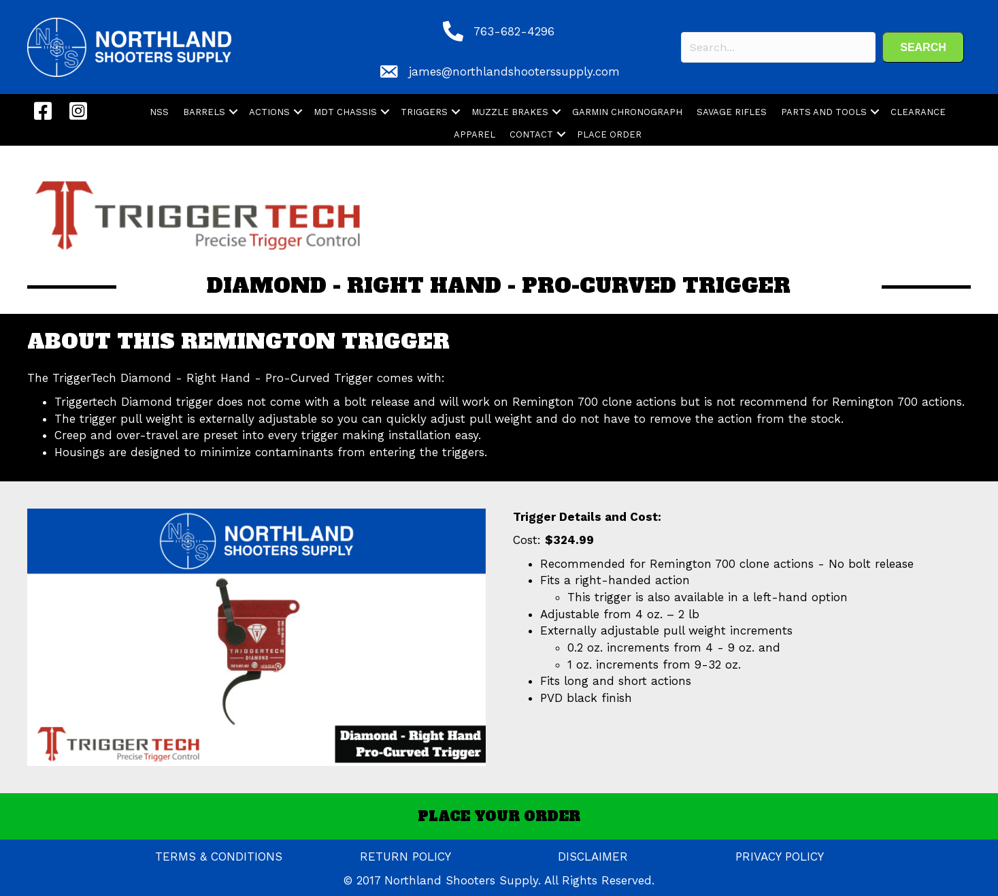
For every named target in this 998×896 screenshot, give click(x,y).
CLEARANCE (918, 112)
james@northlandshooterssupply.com (514, 71)
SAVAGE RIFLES (732, 112)
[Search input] (778, 47)
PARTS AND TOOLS (824, 112)
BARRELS (204, 112)
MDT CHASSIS (345, 112)
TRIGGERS (424, 112)
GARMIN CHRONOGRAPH (627, 112)
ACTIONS (269, 112)
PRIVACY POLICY (779, 856)
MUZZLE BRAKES (509, 112)
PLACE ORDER (609, 134)
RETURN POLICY (405, 856)
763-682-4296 (513, 31)
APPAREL (474, 134)
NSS (159, 112)
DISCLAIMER (593, 856)
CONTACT (531, 134)
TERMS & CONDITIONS (218, 856)
